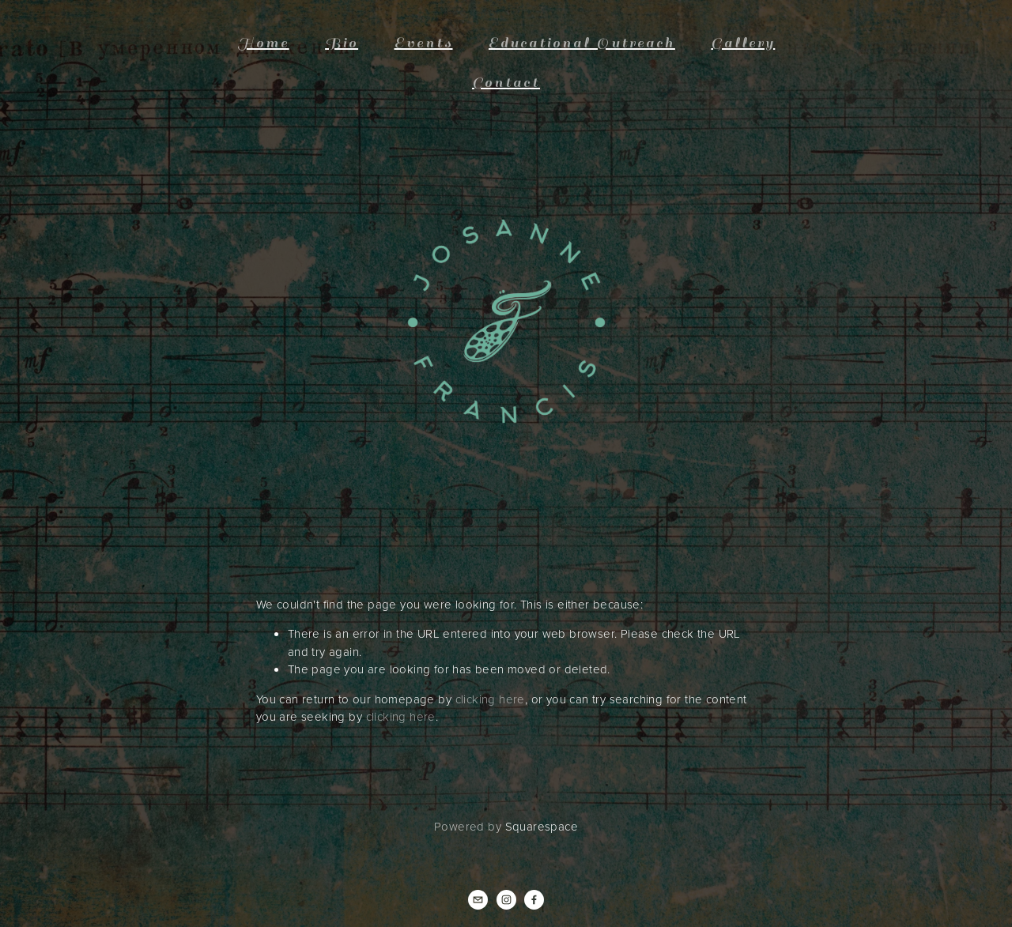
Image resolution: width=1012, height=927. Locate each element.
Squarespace (541, 826)
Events (424, 43)
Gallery (743, 43)
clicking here (490, 699)
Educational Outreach (582, 43)
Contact (506, 82)
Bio (341, 43)
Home (263, 43)
